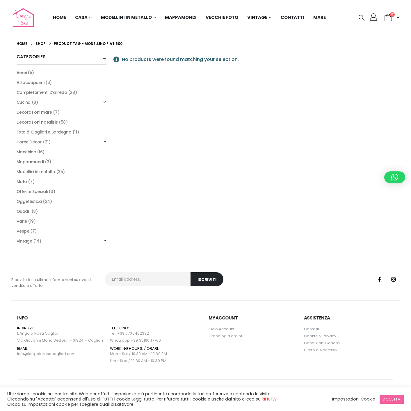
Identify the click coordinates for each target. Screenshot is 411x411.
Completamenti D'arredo (42, 92)
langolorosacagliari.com (52, 353)
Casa (81, 17)
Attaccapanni (31, 82)
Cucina (24, 102)
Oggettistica (29, 201)
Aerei (22, 72)
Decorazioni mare (34, 112)
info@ (22, 353)
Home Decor (29, 142)
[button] (361, 17)
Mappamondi (181, 17)
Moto (22, 182)
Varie (22, 221)
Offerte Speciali (32, 191)
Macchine (26, 152)
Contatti (292, 17)
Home (59, 17)
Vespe (23, 231)
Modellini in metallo (36, 172)
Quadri (23, 211)
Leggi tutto (142, 399)
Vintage (24, 241)
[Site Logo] (22, 17)
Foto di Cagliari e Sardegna (44, 132)
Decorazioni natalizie (37, 122)
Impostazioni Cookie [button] (353, 399)
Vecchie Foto (222, 17)
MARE (319, 17)
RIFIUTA (269, 399)
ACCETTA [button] (391, 399)
